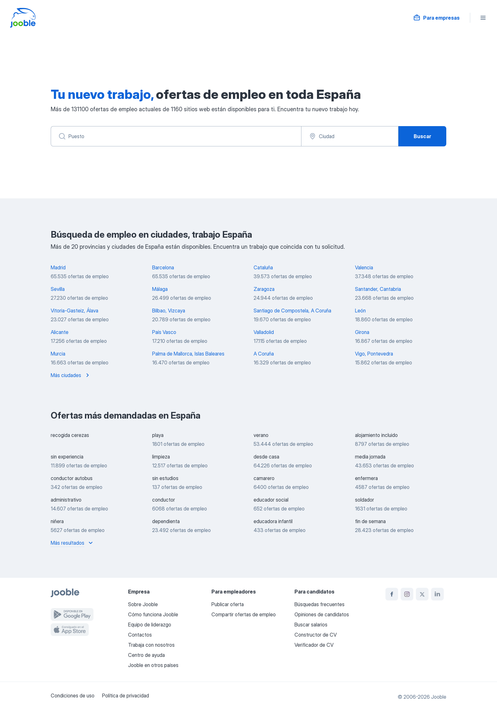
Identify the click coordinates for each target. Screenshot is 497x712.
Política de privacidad (125, 695)
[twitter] (422, 594)
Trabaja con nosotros (151, 645)
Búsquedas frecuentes (319, 604)
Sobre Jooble (143, 604)
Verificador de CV (313, 645)
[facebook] (391, 594)
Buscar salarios (310, 624)
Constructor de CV (315, 635)
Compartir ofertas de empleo (243, 614)
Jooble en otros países (153, 665)
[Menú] (483, 17)
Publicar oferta (227, 604)
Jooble (438, 697)
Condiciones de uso (72, 695)
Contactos (140, 635)
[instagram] (407, 594)
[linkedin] (437, 594)
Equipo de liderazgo (149, 624)
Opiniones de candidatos (321, 614)
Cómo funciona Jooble (153, 614)
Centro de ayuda (146, 655)
